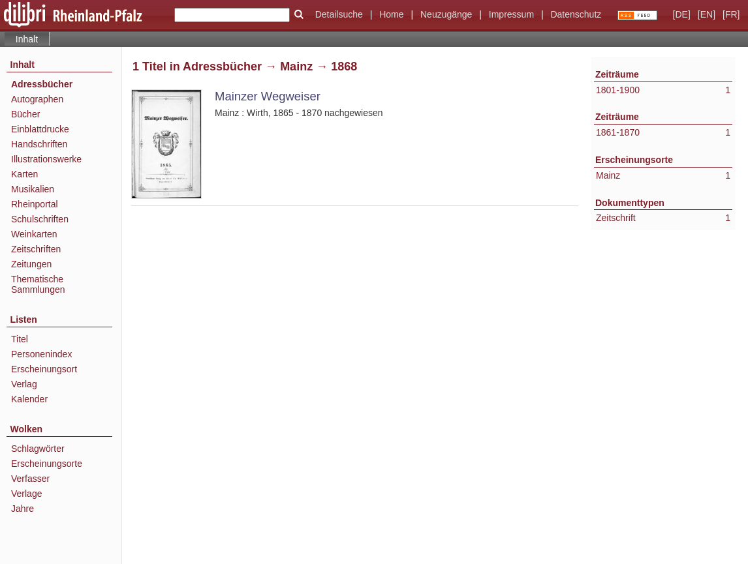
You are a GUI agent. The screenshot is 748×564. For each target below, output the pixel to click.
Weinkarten (34, 234)
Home (391, 14)
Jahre (22, 508)
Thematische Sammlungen (38, 284)
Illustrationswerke (46, 159)
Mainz (296, 66)
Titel (19, 339)
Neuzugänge (446, 14)
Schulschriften (40, 219)
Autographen (37, 99)
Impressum (511, 14)
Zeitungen (31, 264)
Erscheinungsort (44, 369)
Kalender (29, 399)
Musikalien (32, 189)
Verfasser (30, 478)
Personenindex (41, 354)
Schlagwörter (38, 448)
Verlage (26, 493)
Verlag (24, 384)
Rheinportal (34, 204)
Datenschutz (575, 14)
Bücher (25, 114)
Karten (24, 174)
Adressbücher (41, 84)
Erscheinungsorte (46, 463)
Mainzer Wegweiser (267, 96)
